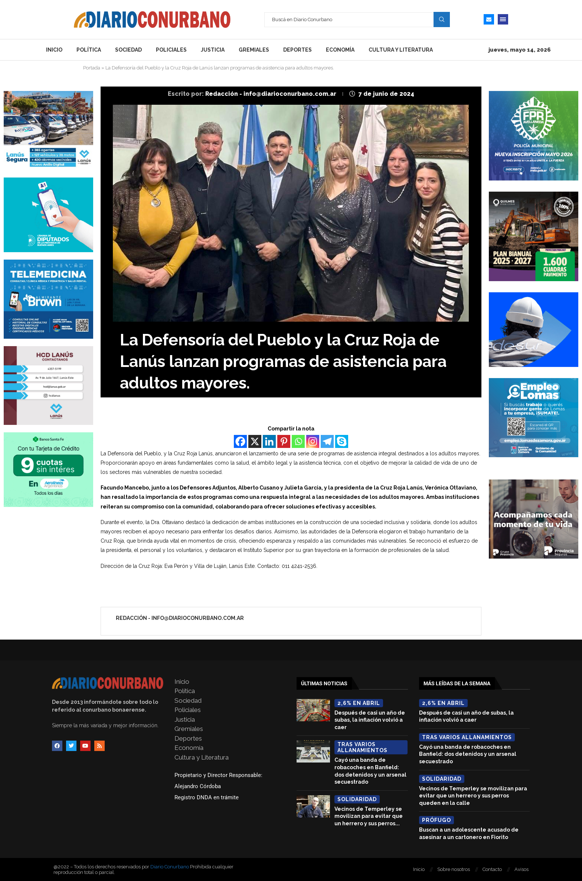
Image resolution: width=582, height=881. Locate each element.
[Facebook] (240, 441)
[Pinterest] (283, 441)
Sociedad (128, 50)
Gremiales (254, 50)
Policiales (171, 50)
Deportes (297, 50)
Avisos (521, 869)
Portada (91, 68)
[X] (254, 441)
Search (442, 19)
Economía (340, 50)
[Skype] (341, 441)
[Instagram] (312, 441)
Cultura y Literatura (401, 50)
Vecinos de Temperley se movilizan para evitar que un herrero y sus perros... (368, 816)
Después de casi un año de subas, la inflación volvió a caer (369, 720)
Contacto (492, 869)
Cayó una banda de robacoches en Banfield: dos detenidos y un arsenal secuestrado (467, 754)
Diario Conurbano (169, 866)
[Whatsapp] (298, 441)
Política (88, 50)
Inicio (54, 50)
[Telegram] (327, 441)
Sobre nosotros (453, 869)
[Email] (489, 19)
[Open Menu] (503, 19)
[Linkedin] (269, 441)
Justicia (213, 50)
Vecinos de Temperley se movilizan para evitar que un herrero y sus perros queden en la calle (473, 796)
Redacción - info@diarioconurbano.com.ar (271, 93)
